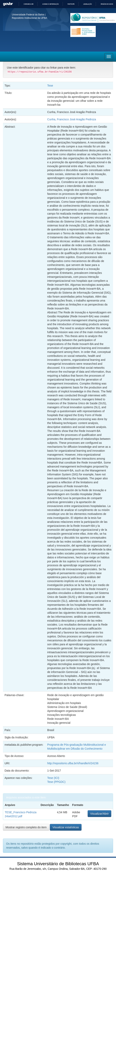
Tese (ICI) (53, 777)
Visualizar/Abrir (99, 813)
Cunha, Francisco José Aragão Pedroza (71, 119)
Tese (50, 85)
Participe (71, 4)
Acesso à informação (50, 4)
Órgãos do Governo (108, 4)
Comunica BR (28, 4)
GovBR (8, 4)
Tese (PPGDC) (56, 781)
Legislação (87, 4)
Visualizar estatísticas (65, 827)
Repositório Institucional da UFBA (29, 18)
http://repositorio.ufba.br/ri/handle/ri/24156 (72, 763)
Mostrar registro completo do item (26, 827)
